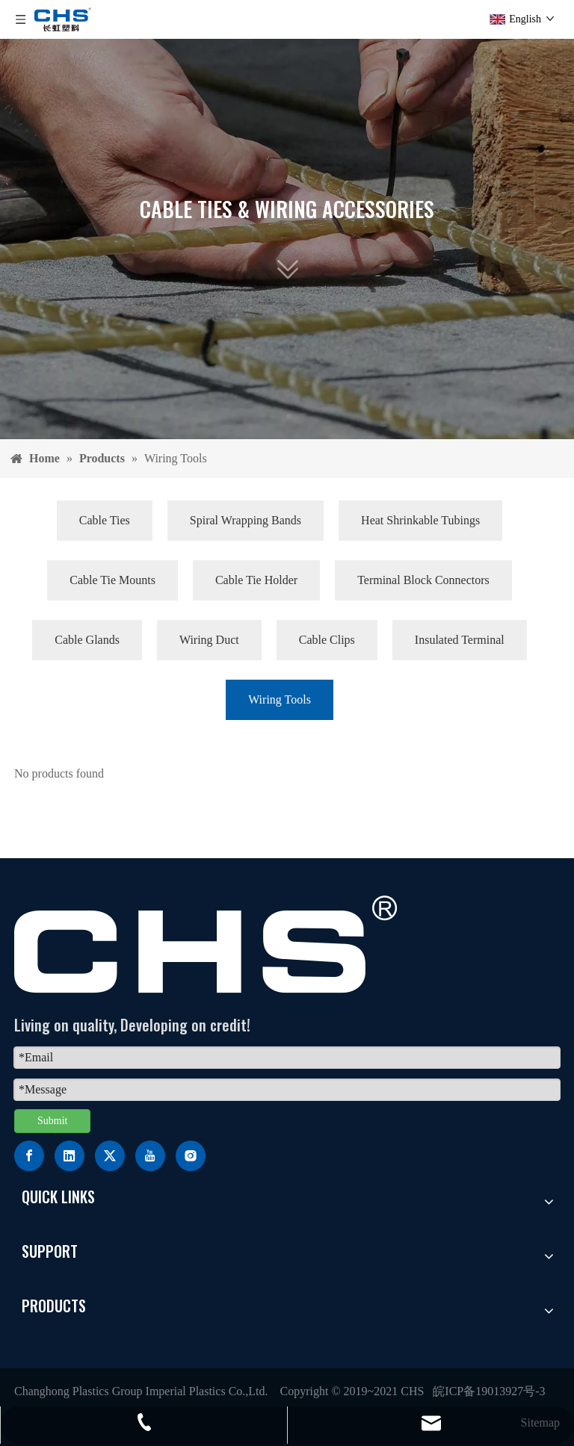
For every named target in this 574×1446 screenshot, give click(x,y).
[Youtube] (150, 1156)
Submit (52, 1120)
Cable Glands (87, 639)
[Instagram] (191, 1156)
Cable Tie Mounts (112, 580)
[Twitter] (110, 1156)
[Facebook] (29, 1156)
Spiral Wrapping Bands (245, 520)
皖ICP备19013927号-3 (489, 1391)
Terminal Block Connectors (423, 580)
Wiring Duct (209, 639)
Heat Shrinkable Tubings (420, 520)
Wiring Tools (279, 699)
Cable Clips (327, 639)
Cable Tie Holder (256, 580)
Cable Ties (104, 520)
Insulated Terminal (459, 639)
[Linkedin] (69, 1156)
